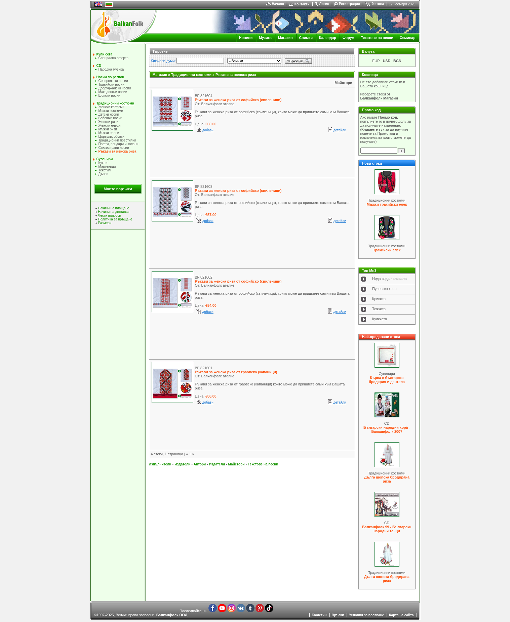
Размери (105, 223)
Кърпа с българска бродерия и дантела (387, 380)
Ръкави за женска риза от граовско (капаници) (236, 372)
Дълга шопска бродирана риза (386, 479)
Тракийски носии (111, 84)
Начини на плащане (113, 208)
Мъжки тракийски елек (387, 204)
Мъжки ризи (108, 129)
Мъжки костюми (111, 111)
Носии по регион (110, 77)
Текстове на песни (377, 38)
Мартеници (107, 166)
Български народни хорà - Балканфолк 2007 (386, 429)
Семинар (408, 38)
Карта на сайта (401, 615)
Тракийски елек (387, 250)
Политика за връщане (115, 219)
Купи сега (104, 54)
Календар (327, 38)
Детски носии (109, 114)
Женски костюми (111, 107)
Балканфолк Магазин (379, 98)
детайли (339, 130)
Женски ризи (108, 122)
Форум (349, 38)
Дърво (103, 174)
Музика (265, 38)
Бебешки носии (110, 118)
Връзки (338, 615)
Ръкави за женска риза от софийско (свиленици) (238, 100)
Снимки (306, 38)
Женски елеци (110, 125)
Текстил (105, 170)
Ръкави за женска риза (117, 151)
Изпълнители (160, 464)
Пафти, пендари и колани (119, 144)
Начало (275, 4)
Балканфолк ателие (217, 104)
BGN (397, 61)
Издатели (182, 464)
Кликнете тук (372, 129)
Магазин (285, 38)
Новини (245, 38)
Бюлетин (319, 615)
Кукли (103, 163)
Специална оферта (114, 58)
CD (98, 66)
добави (207, 130)
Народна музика (111, 69)
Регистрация (349, 4)
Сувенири (104, 159)
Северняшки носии (113, 81)
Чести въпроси (109, 215)
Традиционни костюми (115, 103)
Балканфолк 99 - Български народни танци (386, 529)
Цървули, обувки (111, 136)
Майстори (343, 83)
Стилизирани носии (114, 148)
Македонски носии (113, 92)
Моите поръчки (118, 189)
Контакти (302, 4)
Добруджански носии (115, 88)
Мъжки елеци (109, 133)
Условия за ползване (366, 615)
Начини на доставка (113, 212)
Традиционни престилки (117, 140)
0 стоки (378, 4)
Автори (200, 464)
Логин (324, 4)
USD (387, 61)
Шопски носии (109, 95)
